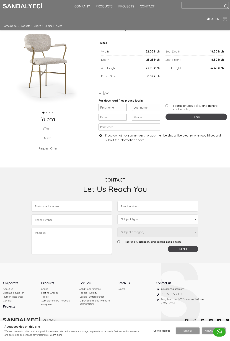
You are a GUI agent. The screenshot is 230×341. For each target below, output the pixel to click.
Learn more (56, 335)
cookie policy (181, 109)
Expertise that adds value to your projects (94, 302)
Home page (10, 26)
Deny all (188, 331)
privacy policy (192, 105)
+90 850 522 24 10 (171, 294)
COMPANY (82, 6)
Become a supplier (13, 292)
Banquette (46, 304)
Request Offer (47, 148)
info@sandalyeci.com (172, 288)
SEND (196, 117)
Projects (9, 306)
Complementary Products (55, 300)
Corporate (10, 283)
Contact (7, 300)
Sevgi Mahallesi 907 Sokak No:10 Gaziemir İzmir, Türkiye (184, 301)
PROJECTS (126, 6)
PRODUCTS (104, 6)
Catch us (124, 283)
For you (85, 283)
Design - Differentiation (92, 296)
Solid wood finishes (89, 288)
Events (121, 288)
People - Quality (88, 292)
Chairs (37, 26)
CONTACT (147, 6)
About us (8, 288)
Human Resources (13, 296)
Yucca (58, 26)
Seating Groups (49, 292)
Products (25, 26)
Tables (44, 296)
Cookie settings (162, 331)
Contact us (163, 283)
